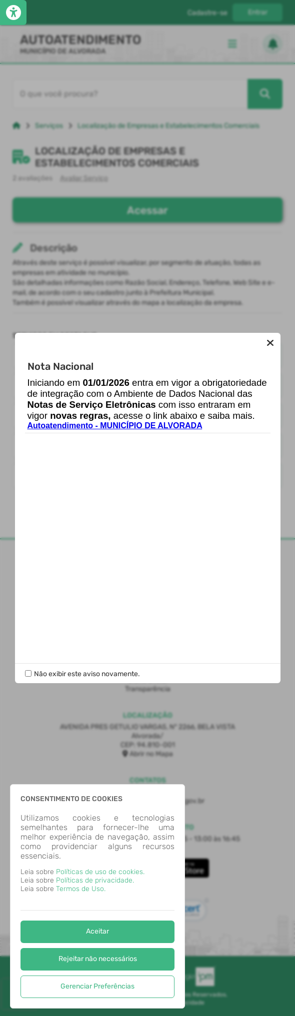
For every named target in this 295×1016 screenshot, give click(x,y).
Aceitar (97, 931)
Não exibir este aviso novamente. (87, 674)
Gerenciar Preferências (97, 986)
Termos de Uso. (81, 889)
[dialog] (97, 896)
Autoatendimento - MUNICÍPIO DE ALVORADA (115, 426)
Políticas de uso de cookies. (100, 872)
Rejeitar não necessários (97, 959)
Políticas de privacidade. (95, 880)
